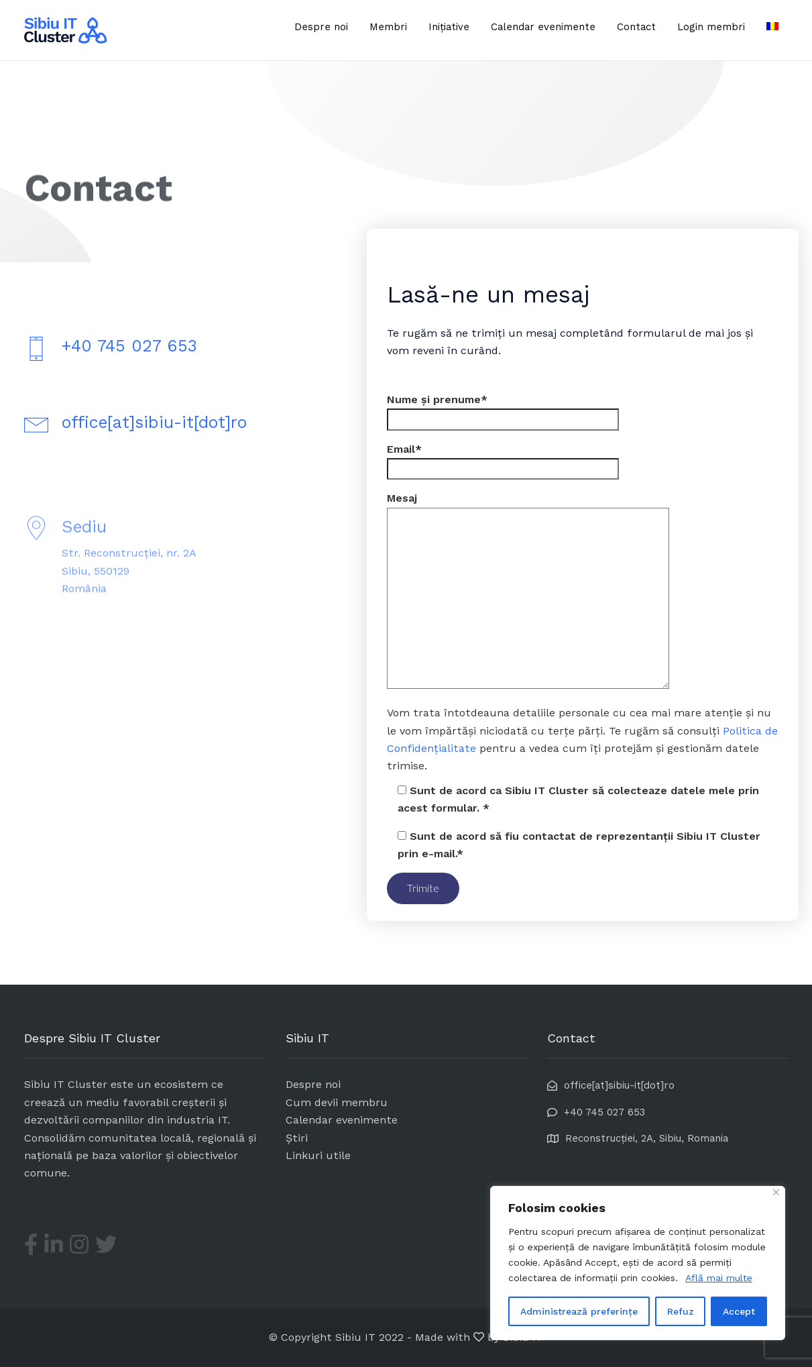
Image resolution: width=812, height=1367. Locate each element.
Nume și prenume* (503, 409)
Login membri (711, 27)
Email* (503, 459)
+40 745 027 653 (129, 348)
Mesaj (528, 591)
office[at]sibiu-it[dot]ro (154, 425)
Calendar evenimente (543, 27)
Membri (388, 27)
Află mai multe (718, 1277)
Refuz (680, 1311)
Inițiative (448, 27)
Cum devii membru (337, 1102)
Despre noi (321, 27)
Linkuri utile (318, 1155)
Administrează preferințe (579, 1311)
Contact (636, 27)
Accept (739, 1311)
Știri (297, 1138)
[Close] (776, 1192)
